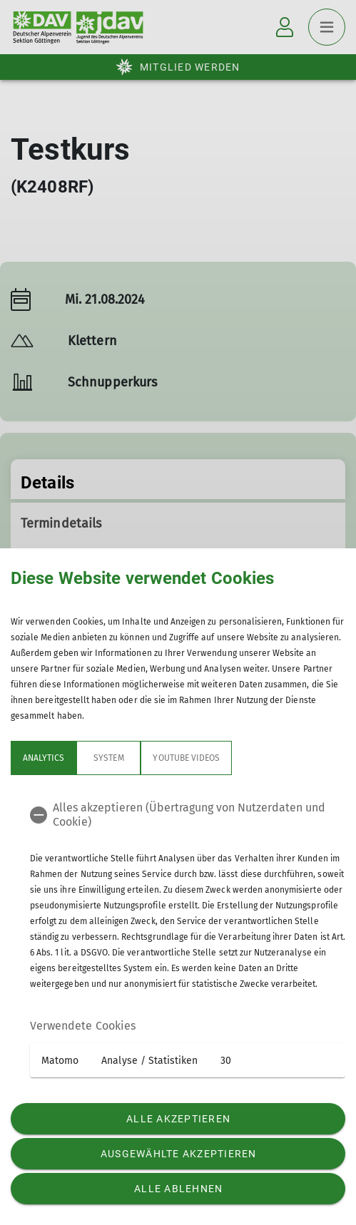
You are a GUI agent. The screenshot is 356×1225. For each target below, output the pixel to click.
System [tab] (108, 758)
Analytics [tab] (43, 758)
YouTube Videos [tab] (186, 758)
